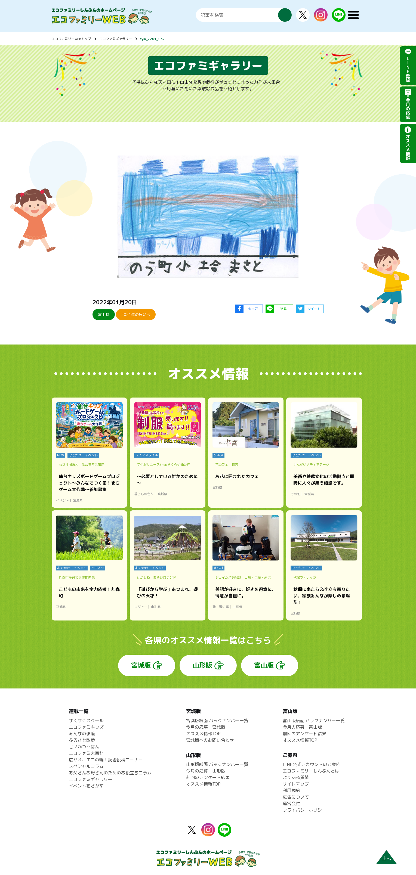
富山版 (264, 665)
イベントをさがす (86, 786)
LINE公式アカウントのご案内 (311, 764)
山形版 (202, 665)
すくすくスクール (86, 721)
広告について (296, 797)
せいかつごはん (84, 747)
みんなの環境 (82, 734)
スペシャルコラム (86, 766)
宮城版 (141, 665)
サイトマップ (296, 784)
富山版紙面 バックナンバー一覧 (314, 721)
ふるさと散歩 (82, 740)
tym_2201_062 (152, 38)
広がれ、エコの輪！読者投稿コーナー (106, 760)
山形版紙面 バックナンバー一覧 (217, 764)
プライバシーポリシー (304, 810)
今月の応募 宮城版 (205, 727)
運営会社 (291, 803)
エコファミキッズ (86, 727)
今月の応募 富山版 (302, 727)
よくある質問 (296, 777)
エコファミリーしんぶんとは (311, 771)
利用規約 (291, 790)
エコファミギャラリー (115, 38)
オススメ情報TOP (203, 734)
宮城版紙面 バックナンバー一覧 (217, 721)
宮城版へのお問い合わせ (210, 740)
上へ (386, 858)
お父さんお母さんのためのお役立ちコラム (110, 773)
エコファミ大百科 (86, 753)
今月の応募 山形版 (205, 771)
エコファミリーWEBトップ (71, 38)
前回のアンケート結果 (208, 777)
